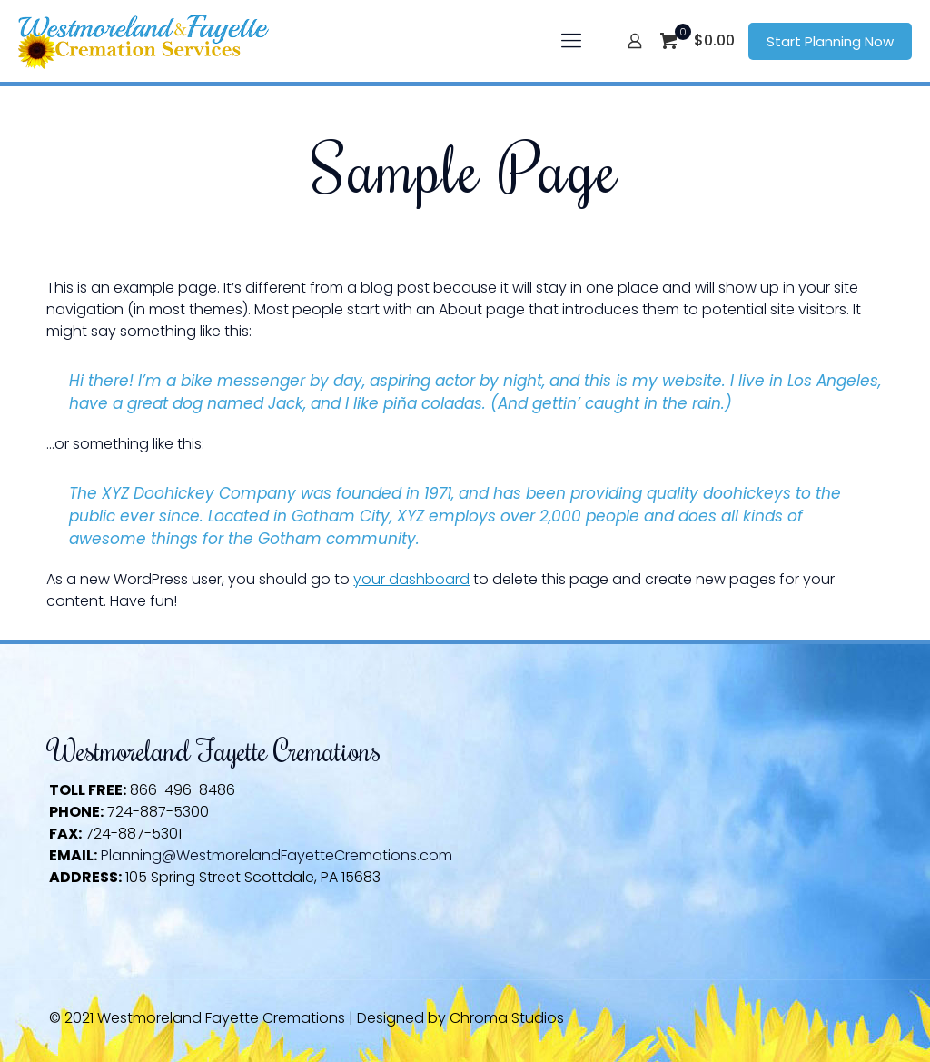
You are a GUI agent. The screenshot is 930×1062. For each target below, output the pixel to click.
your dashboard (411, 579)
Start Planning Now (830, 41)
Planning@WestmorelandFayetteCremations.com (276, 855)
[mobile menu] (571, 40)
